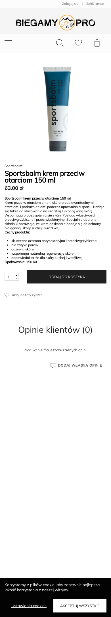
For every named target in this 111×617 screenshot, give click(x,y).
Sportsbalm (13, 166)
